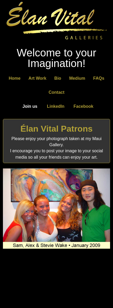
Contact (57, 92)
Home (14, 78)
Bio (57, 78)
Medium (77, 78)
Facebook (84, 106)
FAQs (98, 78)
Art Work (37, 78)
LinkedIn (56, 106)
